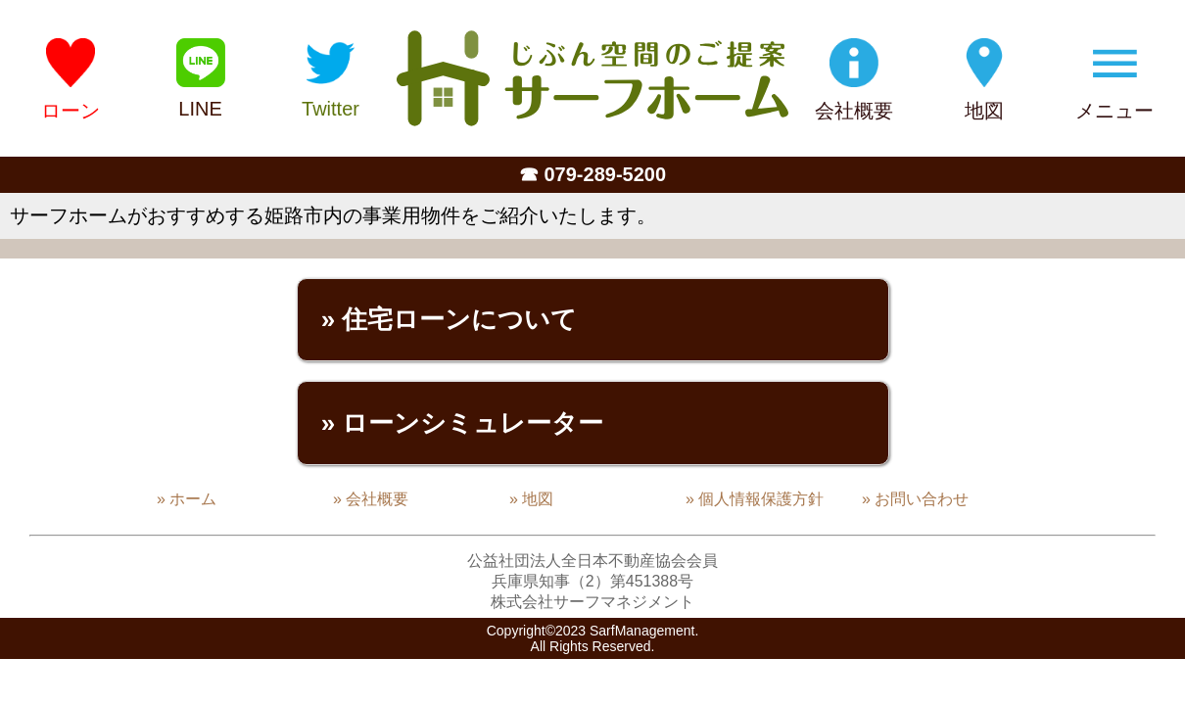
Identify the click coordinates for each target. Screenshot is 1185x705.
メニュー (1114, 110)
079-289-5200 (606, 174)
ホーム (192, 499)
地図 (984, 110)
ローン (70, 110)
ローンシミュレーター (472, 423)
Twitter (330, 108)
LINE (199, 108)
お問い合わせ (922, 499)
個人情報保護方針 (761, 499)
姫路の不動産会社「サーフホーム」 (592, 78)
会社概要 (854, 110)
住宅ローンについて (459, 319)
